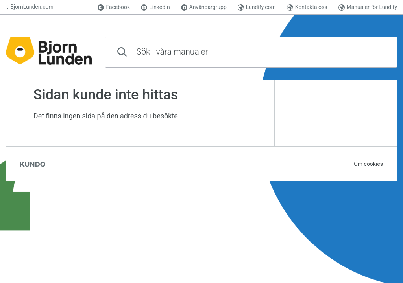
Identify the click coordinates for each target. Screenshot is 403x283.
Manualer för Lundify (367, 7)
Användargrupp (204, 7)
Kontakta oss (307, 7)
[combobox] (251, 52)
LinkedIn (155, 7)
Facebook (114, 7)
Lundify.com (257, 7)
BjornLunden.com (30, 7)
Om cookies (368, 164)
